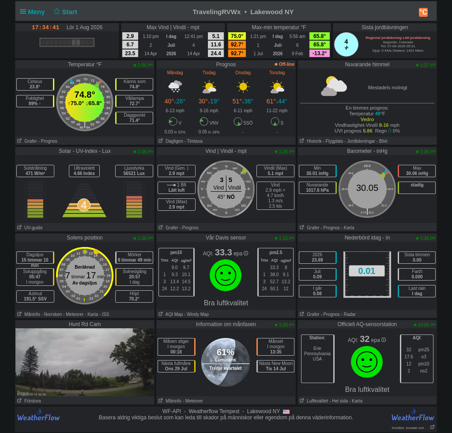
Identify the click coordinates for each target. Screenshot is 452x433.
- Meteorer (73, 314)
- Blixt (382, 141)
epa (241, 254)
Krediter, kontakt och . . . (413, 428)
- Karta (347, 227)
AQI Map (170, 314)
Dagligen (170, 141)
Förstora (28, 401)
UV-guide (28, 227)
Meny (34, 11)
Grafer (26, 141)
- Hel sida (338, 401)
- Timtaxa (194, 141)
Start (65, 11)
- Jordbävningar (359, 141)
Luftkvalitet (313, 401)
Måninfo (27, 314)
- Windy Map (196, 314)
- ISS (104, 314)
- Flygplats (333, 141)
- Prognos (47, 141)
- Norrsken (51, 314)
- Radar (348, 314)
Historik (310, 141)
